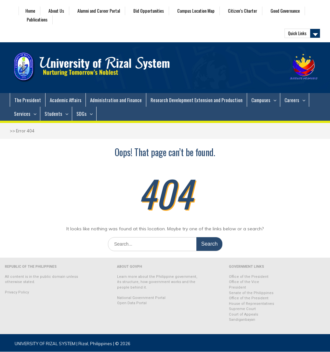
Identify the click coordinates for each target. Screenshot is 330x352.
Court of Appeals (243, 314)
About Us (56, 10)
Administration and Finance (116, 99)
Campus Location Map (196, 10)
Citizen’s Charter (242, 10)
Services (22, 113)
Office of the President (249, 277)
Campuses (260, 99)
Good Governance (285, 10)
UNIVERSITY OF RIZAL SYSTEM (45, 343)
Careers (291, 99)
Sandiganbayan (242, 320)
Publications (37, 19)
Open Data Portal (132, 303)
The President (27, 99)
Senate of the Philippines (251, 293)
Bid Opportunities (148, 10)
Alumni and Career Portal (98, 10)
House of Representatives (251, 304)
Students (53, 113)
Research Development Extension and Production (197, 99)
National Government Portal (141, 298)
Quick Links (297, 33)
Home (30, 10)
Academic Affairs (65, 99)
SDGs (81, 113)
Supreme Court (242, 309)
